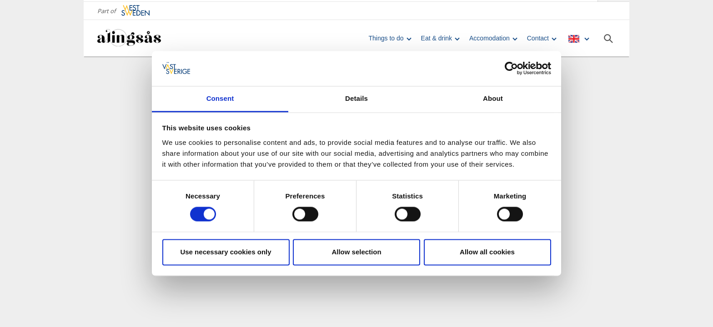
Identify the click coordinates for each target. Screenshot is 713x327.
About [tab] (493, 98)
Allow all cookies (487, 252)
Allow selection (356, 252)
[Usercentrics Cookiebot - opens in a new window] (511, 68)
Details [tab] (356, 98)
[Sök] (608, 37)
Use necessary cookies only (225, 252)
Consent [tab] (220, 98)
